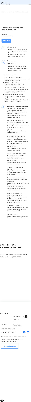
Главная (3, 12)
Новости (3, 324)
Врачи (8, 12)
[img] (5, 3)
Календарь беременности (17, 325)
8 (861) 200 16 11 (8, 332)
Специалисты (17, 316)
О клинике (16, 319)
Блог (14, 321)
